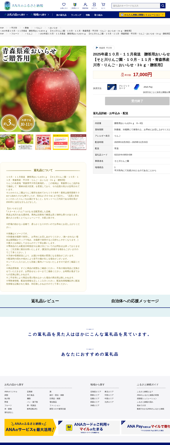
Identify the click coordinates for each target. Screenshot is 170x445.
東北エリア (109, 392)
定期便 (29, 392)
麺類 (29, 398)
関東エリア (94, 395)
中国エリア (109, 398)
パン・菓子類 (32, 402)
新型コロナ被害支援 (58, 409)
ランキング (76, 15)
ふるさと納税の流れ (145, 402)
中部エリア (109, 395)
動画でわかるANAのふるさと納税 (150, 409)
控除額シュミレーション (147, 398)
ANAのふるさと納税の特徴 (148, 395)
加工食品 (30, 395)
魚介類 (7, 398)
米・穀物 (8, 409)
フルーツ (8, 405)
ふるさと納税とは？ (145, 392)
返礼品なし (9, 412)
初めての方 (141, 405)
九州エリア (109, 402)
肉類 (6, 395)
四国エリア (94, 402)
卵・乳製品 (31, 405)
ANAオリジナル (11, 392)
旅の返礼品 (61, 15)
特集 (88, 15)
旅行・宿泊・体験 (57, 395)
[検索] (162, 5)
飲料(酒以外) (32, 409)
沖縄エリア (94, 405)
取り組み (98, 15)
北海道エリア (95, 392)
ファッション (55, 405)
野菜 (6, 402)
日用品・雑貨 (55, 398)
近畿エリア (94, 398)
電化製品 (53, 402)
